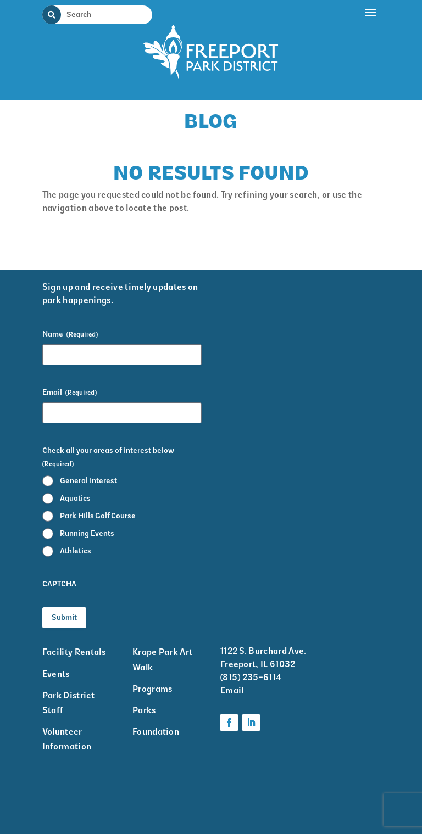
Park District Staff (68, 702)
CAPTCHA (59, 584)
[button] (371, 47)
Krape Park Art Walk (162, 659)
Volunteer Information (67, 739)
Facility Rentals (74, 652)
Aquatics (75, 498)
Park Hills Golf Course (98, 515)
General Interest (88, 480)
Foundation (155, 731)
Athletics (75, 551)
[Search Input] (104, 14)
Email (69, 393)
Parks (144, 710)
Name (70, 334)
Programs (152, 689)
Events (56, 674)
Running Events (87, 533)
